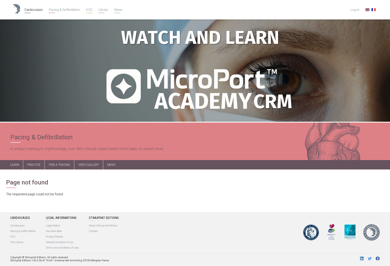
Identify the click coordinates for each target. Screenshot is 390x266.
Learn (14, 164)
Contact (93, 231)
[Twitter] (370, 259)
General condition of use (59, 242)
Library (103, 10)
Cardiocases (33, 10)
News (118, 10)
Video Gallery (88, 164)
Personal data (54, 231)
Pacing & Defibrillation (64, 10)
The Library (16, 242)
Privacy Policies (54, 236)
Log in (355, 10)
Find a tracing (59, 164)
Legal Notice (53, 225)
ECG (89, 10)
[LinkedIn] (362, 259)
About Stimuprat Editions (103, 225)
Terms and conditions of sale (62, 247)
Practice (34, 164)
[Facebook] (378, 259)
